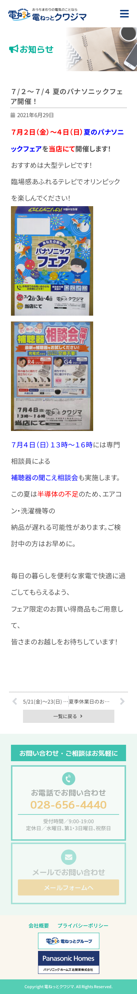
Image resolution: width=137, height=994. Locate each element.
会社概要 (38, 925)
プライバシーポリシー (83, 925)
